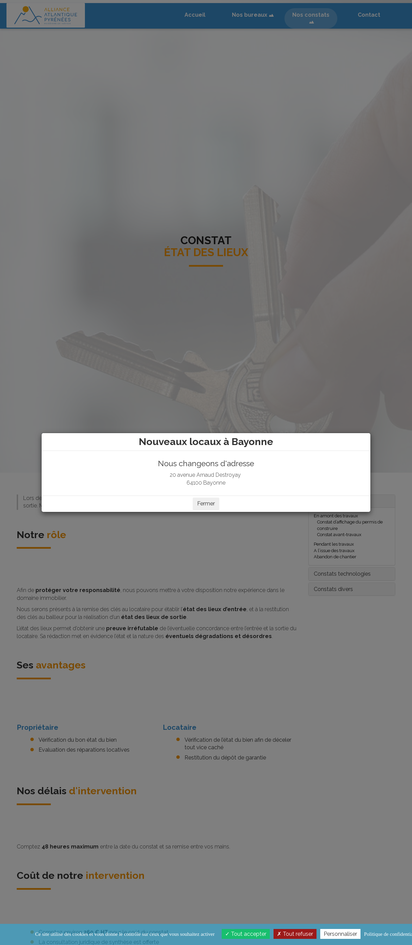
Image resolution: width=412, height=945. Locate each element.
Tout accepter (245, 934)
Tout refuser (295, 934)
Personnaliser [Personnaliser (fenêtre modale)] (340, 934)
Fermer (206, 503)
